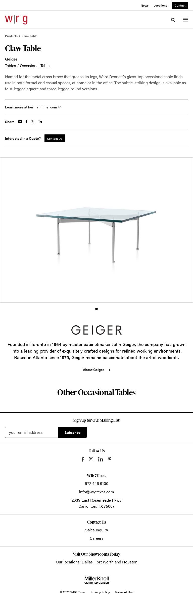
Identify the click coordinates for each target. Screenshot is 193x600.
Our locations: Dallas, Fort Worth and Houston (96, 562)
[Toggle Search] (173, 20)
